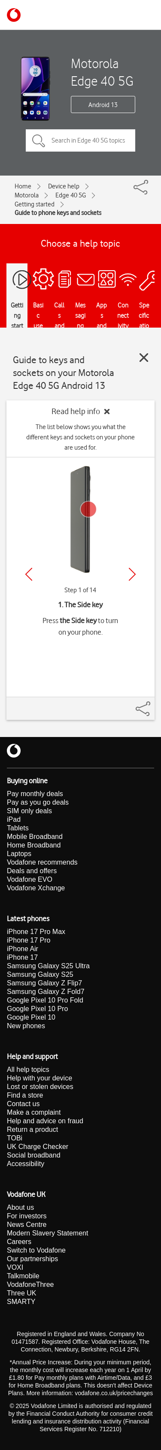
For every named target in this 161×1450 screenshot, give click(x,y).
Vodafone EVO (29, 879)
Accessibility (25, 1163)
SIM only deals (29, 811)
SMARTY (21, 1301)
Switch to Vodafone (36, 1250)
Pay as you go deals (38, 802)
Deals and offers (32, 870)
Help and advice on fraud (45, 1121)
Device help (63, 186)
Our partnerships (32, 1258)
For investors (26, 1216)
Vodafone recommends (42, 862)
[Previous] (28, 574)
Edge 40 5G (70, 195)
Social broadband (34, 1155)
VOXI (15, 1267)
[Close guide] (144, 357)
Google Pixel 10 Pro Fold (45, 1000)
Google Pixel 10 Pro (37, 1008)
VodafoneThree (30, 1284)
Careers (19, 1241)
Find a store (25, 1095)
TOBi (14, 1138)
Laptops (19, 853)
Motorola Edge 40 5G (102, 72)
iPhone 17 (22, 957)
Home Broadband (34, 845)
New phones (26, 1025)
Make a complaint (34, 1112)
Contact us (23, 1103)
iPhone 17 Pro (28, 940)
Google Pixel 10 (31, 1017)
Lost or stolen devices (40, 1086)
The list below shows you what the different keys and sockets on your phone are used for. (80, 437)
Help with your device (39, 1078)
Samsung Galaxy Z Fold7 (46, 991)
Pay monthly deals (35, 793)
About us (20, 1207)
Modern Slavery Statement (47, 1233)
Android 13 (103, 105)
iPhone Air (22, 948)
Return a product (32, 1129)
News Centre (26, 1224)
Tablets (18, 828)
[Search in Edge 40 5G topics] (80, 140)
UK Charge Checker (37, 1146)
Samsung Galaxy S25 (40, 974)
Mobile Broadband (35, 836)
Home (23, 186)
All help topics (28, 1069)
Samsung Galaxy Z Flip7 (44, 983)
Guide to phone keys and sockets (58, 213)
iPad (14, 819)
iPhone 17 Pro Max (36, 931)
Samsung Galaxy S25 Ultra (48, 966)
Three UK (21, 1293)
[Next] (132, 574)
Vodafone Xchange (36, 888)
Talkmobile (23, 1276)
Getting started (35, 204)
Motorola (27, 195)
